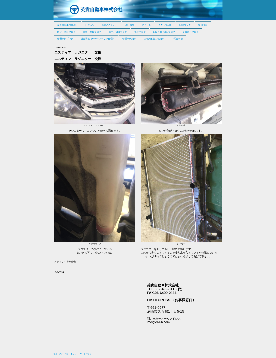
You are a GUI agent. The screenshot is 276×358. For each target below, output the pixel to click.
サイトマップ (86, 354)
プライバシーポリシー (68, 354)
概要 (55, 354)
